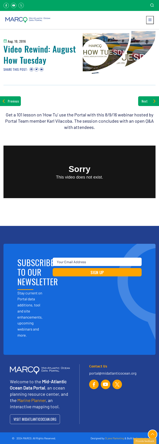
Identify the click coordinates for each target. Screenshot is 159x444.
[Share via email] (41, 69)
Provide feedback (145, 440)
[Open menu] (150, 20)
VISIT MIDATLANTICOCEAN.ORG (35, 419)
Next (148, 101)
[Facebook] (6, 5)
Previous (10, 101)
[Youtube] (13, 5)
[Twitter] (21, 5)
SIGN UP (97, 272)
